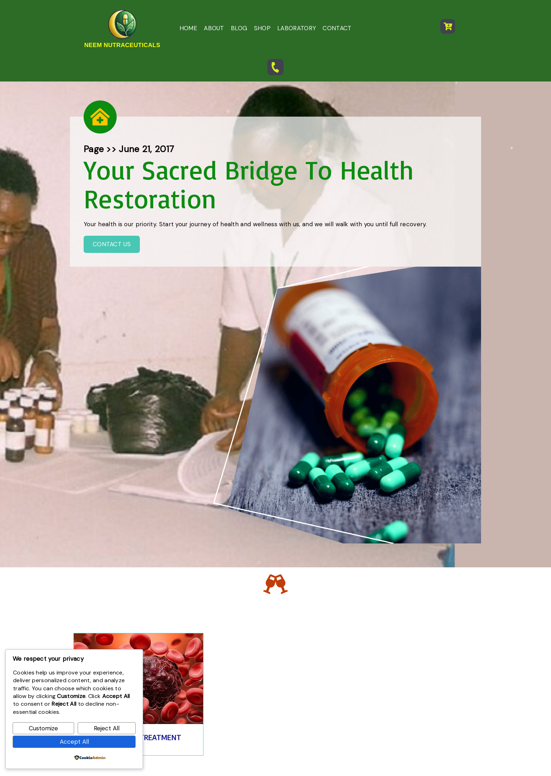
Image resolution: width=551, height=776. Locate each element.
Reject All (106, 728)
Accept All (74, 741)
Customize (43, 728)
